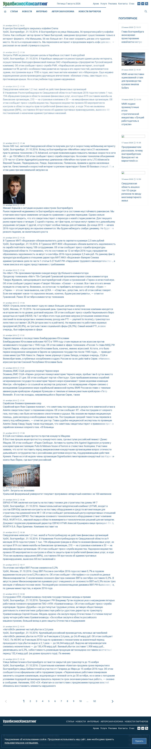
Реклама (112, 5)
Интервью (42, 11)
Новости (27, 11)
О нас (131, 4)
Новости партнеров (136, 721)
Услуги (103, 5)
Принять (139, 741)
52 (94, 701)
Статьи (14, 11)
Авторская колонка (62, 11)
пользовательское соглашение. (21, 742)
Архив (96, 5)
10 (80, 701)
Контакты (123, 5)
